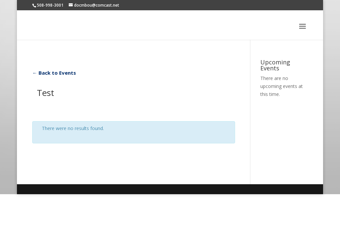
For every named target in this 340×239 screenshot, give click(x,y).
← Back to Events (54, 72)
